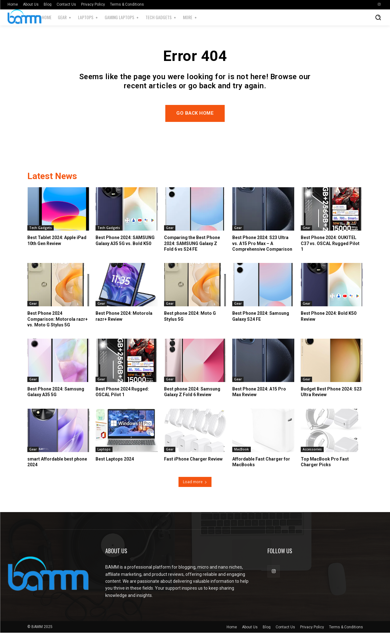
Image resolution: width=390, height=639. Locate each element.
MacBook (241, 455)
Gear (169, 234)
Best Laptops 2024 (115, 465)
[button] (378, 17)
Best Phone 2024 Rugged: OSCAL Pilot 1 (122, 398)
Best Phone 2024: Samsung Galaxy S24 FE (260, 322)
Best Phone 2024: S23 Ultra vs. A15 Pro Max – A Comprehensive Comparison (262, 249)
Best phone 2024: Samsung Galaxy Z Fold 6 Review (192, 398)
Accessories (312, 455)
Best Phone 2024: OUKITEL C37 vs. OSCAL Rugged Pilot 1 (330, 249)
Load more (195, 488)
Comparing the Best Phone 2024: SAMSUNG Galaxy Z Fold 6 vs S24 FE (192, 249)
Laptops (104, 455)
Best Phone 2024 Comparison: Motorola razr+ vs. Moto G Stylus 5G (57, 325)
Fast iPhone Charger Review (193, 465)
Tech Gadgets (40, 234)
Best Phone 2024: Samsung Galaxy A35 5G (55, 398)
